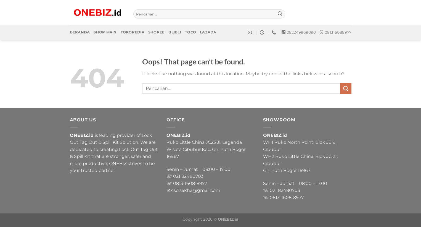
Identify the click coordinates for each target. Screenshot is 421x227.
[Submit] (280, 14)
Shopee (156, 32)
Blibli (174, 32)
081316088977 (338, 32)
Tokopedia (132, 32)
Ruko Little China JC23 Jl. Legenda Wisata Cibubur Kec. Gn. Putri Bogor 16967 (206, 149)
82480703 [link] (192, 176)
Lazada (208, 32)
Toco (190, 32)
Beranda (80, 32)
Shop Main (105, 32)
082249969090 (301, 32)
